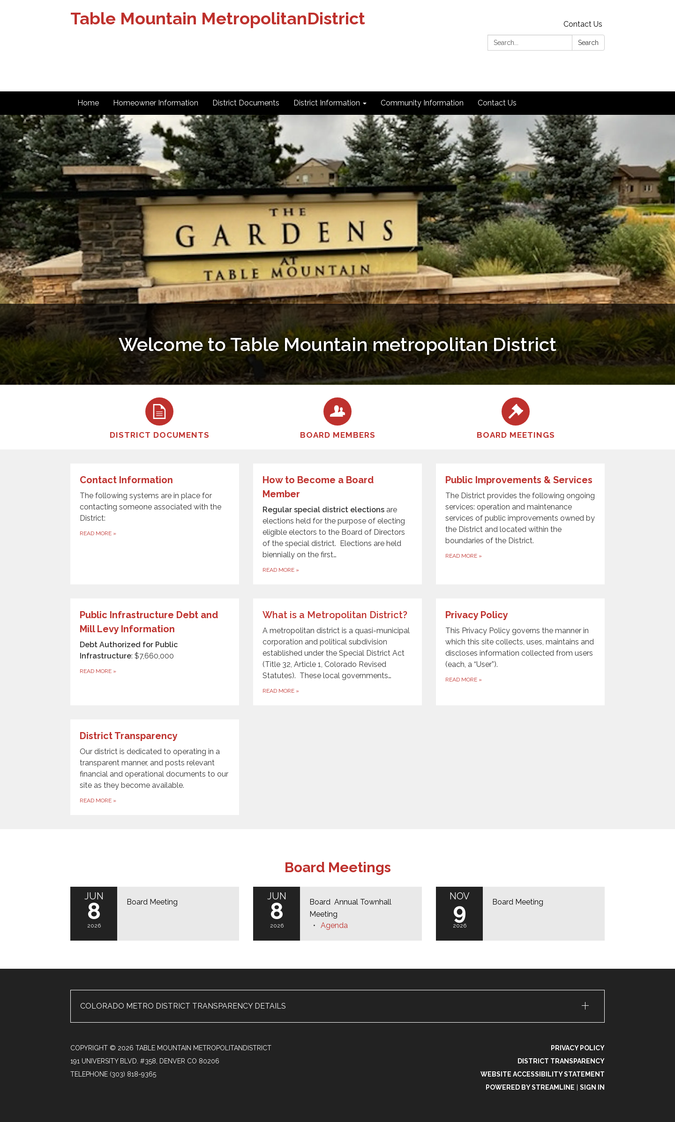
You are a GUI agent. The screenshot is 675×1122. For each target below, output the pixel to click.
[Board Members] (337, 417)
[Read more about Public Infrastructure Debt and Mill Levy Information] (154, 651)
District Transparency (561, 1061)
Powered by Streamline (530, 1087)
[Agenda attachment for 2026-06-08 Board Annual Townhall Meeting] (334, 925)
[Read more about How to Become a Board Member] (337, 524)
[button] (337, 1006)
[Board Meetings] (515, 417)
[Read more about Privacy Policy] (520, 651)
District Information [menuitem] (326, 102)
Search (588, 42)
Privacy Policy (578, 1048)
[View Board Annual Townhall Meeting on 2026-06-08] (360, 908)
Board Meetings (338, 867)
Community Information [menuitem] (422, 102)
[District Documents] (159, 417)
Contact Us (582, 24)
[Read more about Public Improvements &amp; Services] (520, 524)
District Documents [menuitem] (245, 102)
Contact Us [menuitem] (497, 102)
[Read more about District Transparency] (154, 767)
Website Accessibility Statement (542, 1074)
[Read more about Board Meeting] (154, 914)
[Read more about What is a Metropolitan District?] (337, 651)
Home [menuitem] (88, 102)
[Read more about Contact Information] (154, 524)
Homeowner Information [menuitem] (155, 102)
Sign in (592, 1087)
